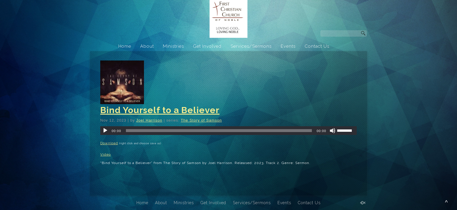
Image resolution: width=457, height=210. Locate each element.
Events (288, 46)
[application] (228, 130)
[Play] (105, 131)
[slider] (219, 130)
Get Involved (207, 46)
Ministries (173, 46)
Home (124, 46)
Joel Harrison (149, 120)
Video (105, 154)
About (147, 46)
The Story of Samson (201, 120)
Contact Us (317, 46)
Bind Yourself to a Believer (159, 110)
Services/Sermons (251, 46)
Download (109, 143)
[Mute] (332, 131)
